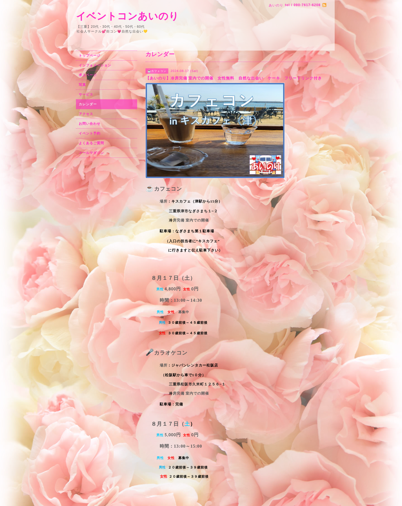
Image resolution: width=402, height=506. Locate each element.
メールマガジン (91, 153)
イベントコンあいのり (127, 16)
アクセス (86, 114)
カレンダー (88, 104)
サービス (86, 94)
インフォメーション (95, 65)
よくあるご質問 (91, 143)
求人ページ (88, 75)
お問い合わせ (89, 124)
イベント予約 (89, 133)
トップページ (89, 56)
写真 (82, 85)
